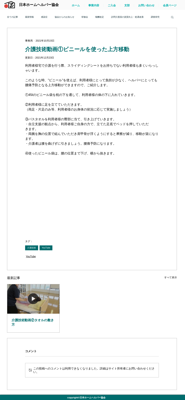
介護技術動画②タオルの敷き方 (33, 322)
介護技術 (31, 248)
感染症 (44, 17)
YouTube (46, 248)
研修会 (84, 17)
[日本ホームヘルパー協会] (39, 4)
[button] (172, 17)
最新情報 (29, 17)
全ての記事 (12, 17)
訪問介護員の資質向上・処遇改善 (127, 17)
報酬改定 (99, 17)
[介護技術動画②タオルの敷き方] (33, 298)
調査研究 (155, 17)
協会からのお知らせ (64, 17)
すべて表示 (170, 277)
